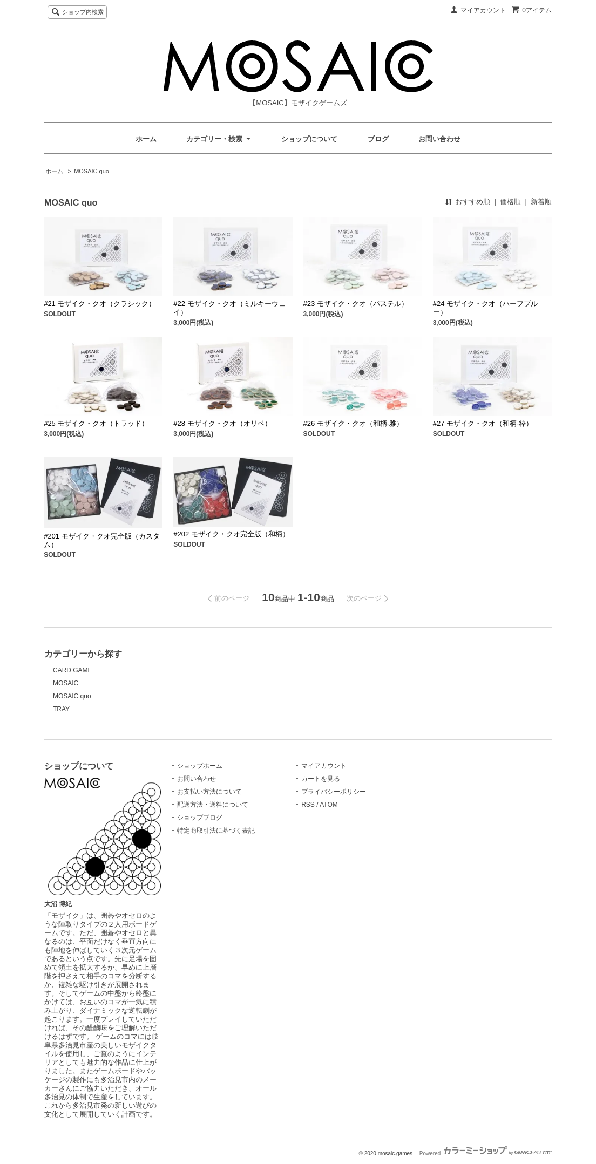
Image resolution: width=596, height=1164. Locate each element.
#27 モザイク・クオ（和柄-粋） (483, 423)
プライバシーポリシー (333, 791)
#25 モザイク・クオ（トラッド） (96, 423)
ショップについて (309, 139)
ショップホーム (199, 766)
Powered (485, 1153)
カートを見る (320, 778)
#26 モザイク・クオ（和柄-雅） (353, 423)
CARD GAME (72, 670)
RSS (308, 804)
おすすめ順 (472, 202)
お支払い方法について (209, 791)
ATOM (329, 804)
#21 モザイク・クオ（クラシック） (99, 303)
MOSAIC (65, 683)
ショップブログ (199, 817)
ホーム (146, 139)
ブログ (378, 139)
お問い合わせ (439, 139)
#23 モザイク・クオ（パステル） (355, 303)
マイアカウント (483, 10)
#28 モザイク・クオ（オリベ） (222, 423)
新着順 (541, 202)
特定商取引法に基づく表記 (216, 830)
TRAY (61, 709)
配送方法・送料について (212, 804)
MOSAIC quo (91, 171)
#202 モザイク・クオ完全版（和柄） (231, 534)
